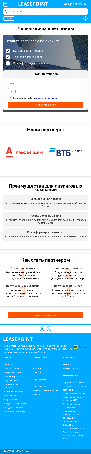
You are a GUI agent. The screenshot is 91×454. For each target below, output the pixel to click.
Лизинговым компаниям (45, 390)
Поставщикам (40, 386)
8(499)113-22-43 (74, 4)
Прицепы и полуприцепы (15, 403)
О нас (35, 364)
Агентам (37, 394)
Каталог (9, 18)
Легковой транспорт (13, 391)
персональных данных (47, 98)
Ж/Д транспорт (11, 380)
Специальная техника (14, 411)
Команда (37, 368)
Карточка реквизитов (73, 382)
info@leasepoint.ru (72, 368)
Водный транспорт (12, 368)
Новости (37, 372)
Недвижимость (11, 395)
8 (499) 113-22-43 (71, 364)
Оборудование (10, 399)
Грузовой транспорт (13, 376)
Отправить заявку (45, 104)
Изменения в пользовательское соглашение (72, 414)
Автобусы (8, 364)
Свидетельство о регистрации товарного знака (74, 435)
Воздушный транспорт (14, 372)
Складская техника (13, 407)
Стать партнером (45, 315)
